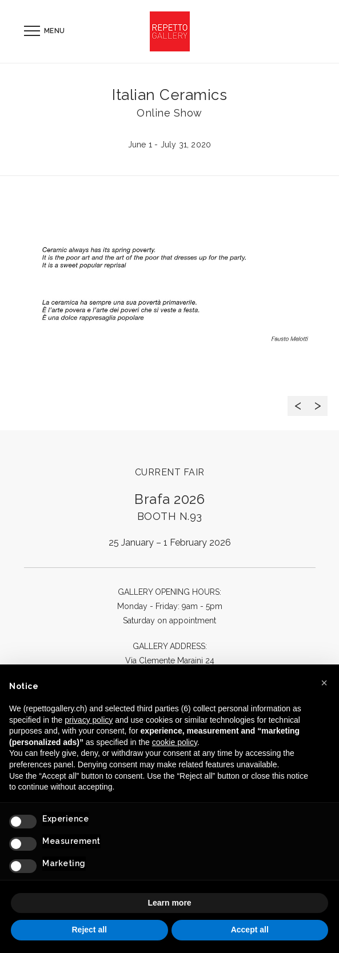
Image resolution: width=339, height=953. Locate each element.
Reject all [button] (89, 929)
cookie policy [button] (174, 742)
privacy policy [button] (89, 719)
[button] (324, 683)
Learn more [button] (169, 902)
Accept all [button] (250, 929)
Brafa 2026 (169, 506)
